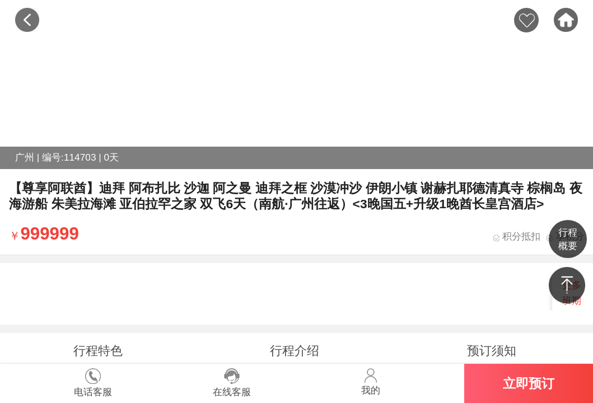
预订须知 (491, 351)
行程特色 (98, 351)
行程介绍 (294, 351)
